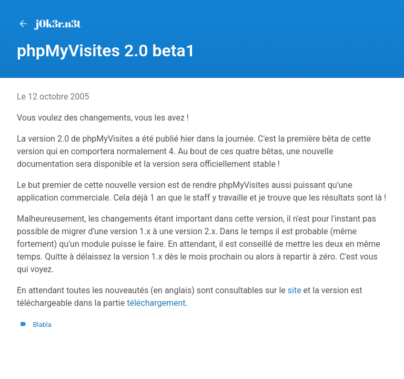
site (294, 290)
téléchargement (156, 303)
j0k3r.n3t (49, 23)
